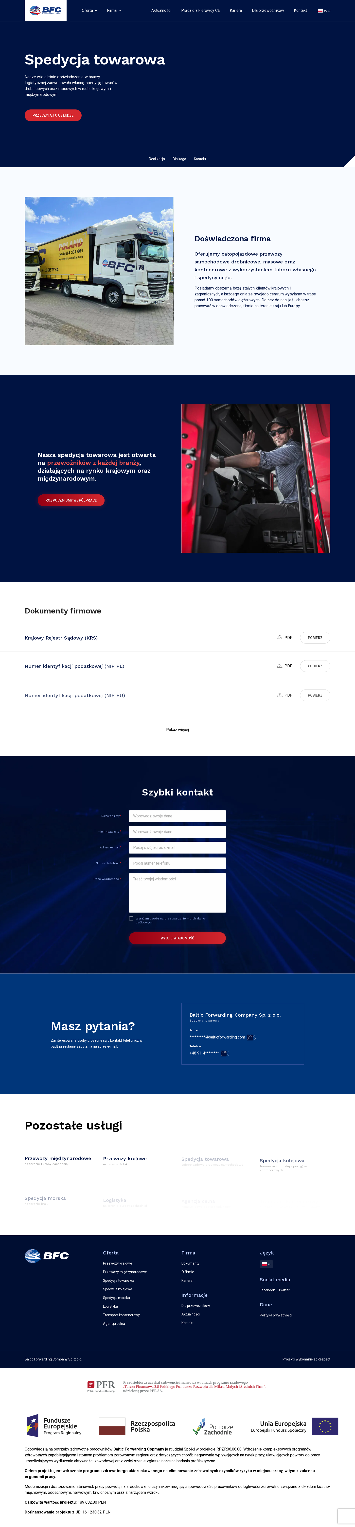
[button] (177, 729)
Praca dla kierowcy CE (200, 10)
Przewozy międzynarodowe (125, 1272)
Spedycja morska (116, 1298)
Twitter (284, 1290)
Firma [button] (112, 10)
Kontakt (300, 10)
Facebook (267, 1290)
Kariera (236, 10)
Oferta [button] (87, 10)
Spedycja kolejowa (117, 1289)
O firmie (187, 1272)
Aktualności (161, 10)
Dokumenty (190, 1263)
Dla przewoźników (268, 10)
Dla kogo (179, 159)
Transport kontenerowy (121, 1315)
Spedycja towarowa (118, 1281)
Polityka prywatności (276, 1315)
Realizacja (157, 159)
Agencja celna (114, 1324)
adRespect (322, 1359)
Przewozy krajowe (117, 1263)
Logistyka (110, 1306)
